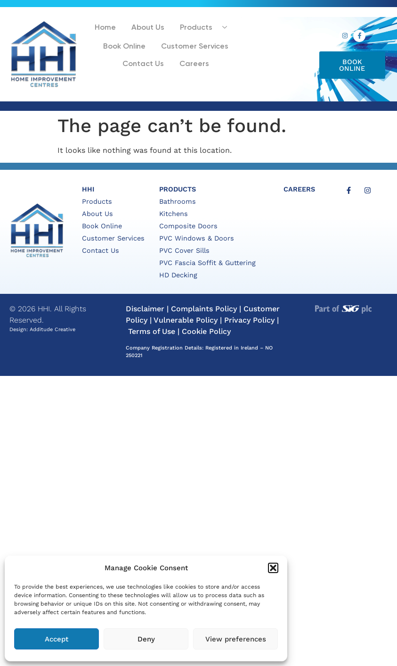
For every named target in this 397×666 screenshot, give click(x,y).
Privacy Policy (249, 320)
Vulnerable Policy (186, 320)
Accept (56, 639)
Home (107, 29)
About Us (146, 29)
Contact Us (143, 64)
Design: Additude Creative (42, 329)
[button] (273, 568)
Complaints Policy (204, 308)
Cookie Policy (206, 331)
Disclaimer (145, 308)
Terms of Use (151, 331)
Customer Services (193, 48)
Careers (192, 64)
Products (203, 30)
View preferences (235, 639)
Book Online (125, 48)
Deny (146, 639)
